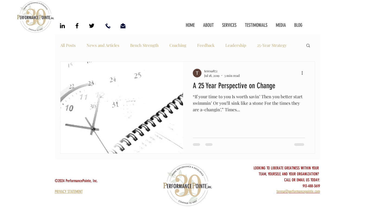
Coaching (177, 45)
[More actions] (304, 73)
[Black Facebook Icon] (77, 25)
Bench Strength (144, 45)
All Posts (68, 45)
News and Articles (102, 45)
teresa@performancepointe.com (298, 191)
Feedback (205, 45)
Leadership (235, 45)
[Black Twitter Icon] (91, 25)
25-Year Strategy (272, 45)
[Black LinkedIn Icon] (62, 25)
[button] (308, 46)
